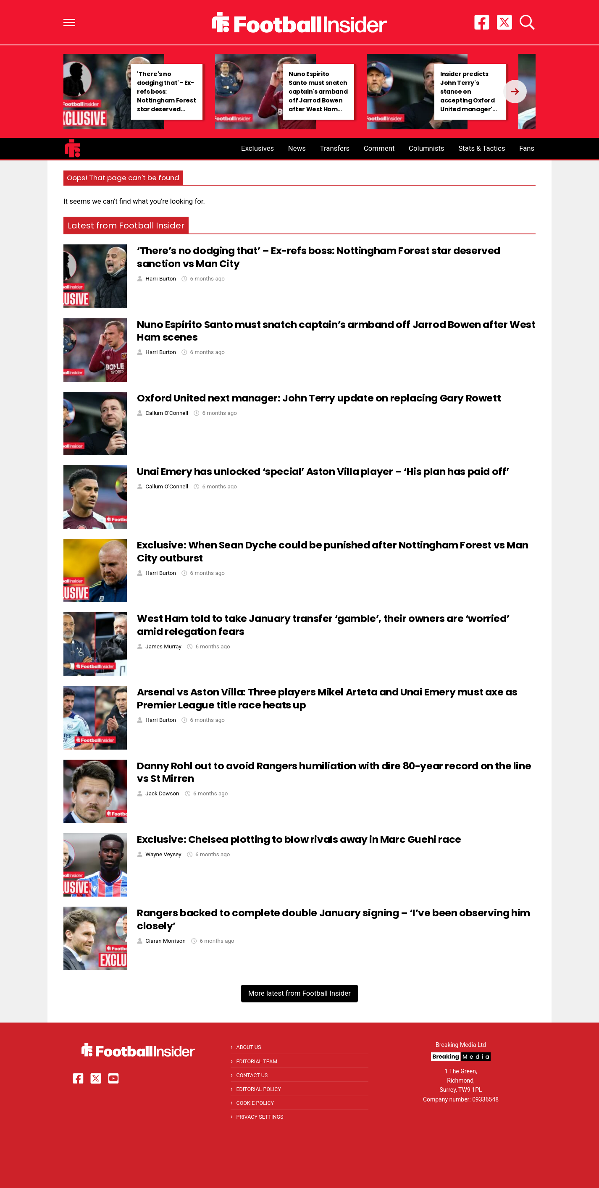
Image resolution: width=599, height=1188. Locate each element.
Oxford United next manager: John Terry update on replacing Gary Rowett (319, 398)
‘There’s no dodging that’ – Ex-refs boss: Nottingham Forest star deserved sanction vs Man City (318, 257)
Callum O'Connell (166, 413)
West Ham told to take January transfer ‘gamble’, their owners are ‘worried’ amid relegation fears (323, 624)
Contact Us (252, 1075)
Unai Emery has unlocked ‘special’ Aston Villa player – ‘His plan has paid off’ (323, 471)
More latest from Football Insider (299, 993)
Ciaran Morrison (165, 941)
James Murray (163, 646)
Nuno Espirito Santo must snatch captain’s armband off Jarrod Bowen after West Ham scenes (336, 330)
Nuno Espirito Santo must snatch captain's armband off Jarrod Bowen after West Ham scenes (318, 96)
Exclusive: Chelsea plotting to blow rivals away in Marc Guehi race (299, 839)
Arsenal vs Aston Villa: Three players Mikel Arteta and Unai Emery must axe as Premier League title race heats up (327, 698)
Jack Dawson (162, 793)
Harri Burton (160, 278)
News (297, 148)
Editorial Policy (258, 1089)
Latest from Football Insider (126, 225)
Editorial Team (256, 1061)
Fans (526, 148)
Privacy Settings (259, 1117)
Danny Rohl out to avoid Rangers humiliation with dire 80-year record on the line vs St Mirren (334, 772)
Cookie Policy (255, 1103)
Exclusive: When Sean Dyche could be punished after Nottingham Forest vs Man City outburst (332, 551)
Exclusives (257, 148)
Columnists (426, 148)
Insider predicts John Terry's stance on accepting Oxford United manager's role (468, 96)
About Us (248, 1047)
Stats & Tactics (481, 148)
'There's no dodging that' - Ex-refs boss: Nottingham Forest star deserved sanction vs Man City (166, 100)
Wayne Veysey (163, 854)
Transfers (335, 148)
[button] (69, 22)
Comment (379, 148)
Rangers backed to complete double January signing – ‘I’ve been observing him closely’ (333, 919)
